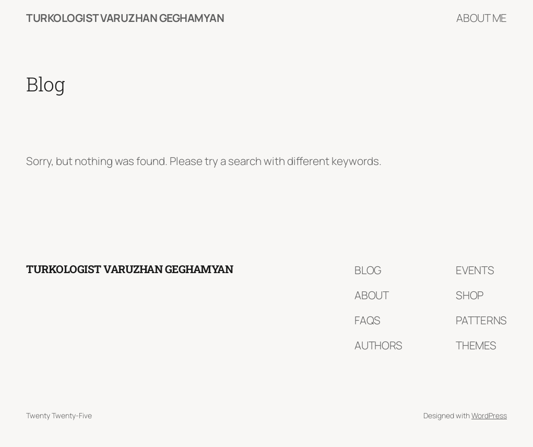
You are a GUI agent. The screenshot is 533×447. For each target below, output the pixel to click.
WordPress (489, 415)
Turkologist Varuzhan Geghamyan (125, 17)
